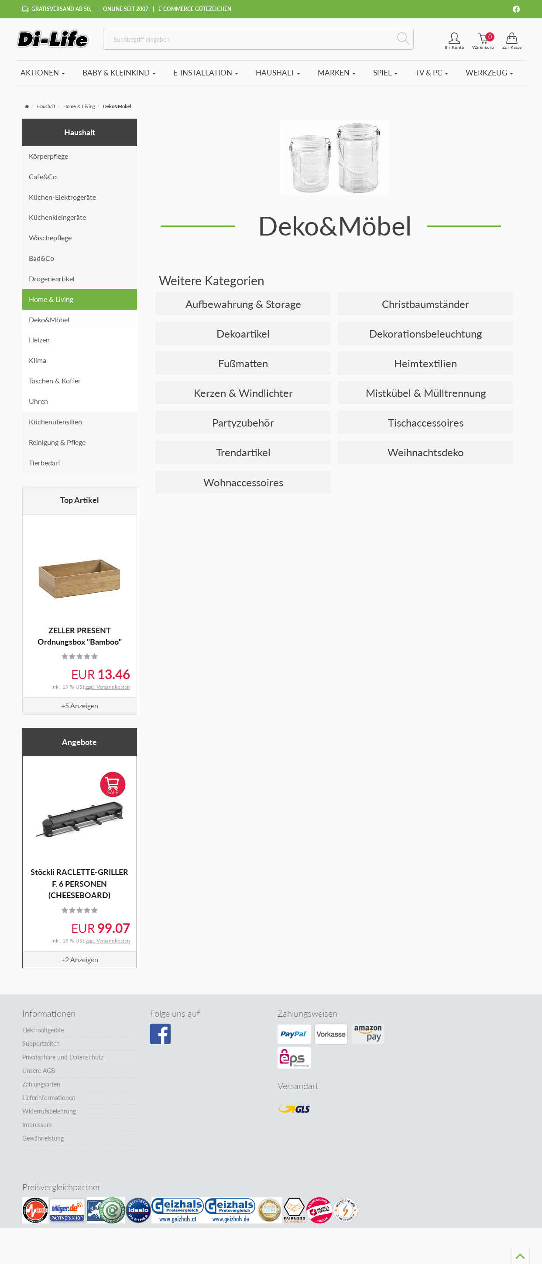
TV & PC (431, 72)
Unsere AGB (38, 1070)
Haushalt (278, 72)
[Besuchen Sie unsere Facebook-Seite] (160, 1034)
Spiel (385, 72)
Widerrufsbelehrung (49, 1111)
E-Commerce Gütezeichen (194, 9)
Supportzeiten (41, 1043)
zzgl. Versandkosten (108, 686)
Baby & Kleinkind (119, 72)
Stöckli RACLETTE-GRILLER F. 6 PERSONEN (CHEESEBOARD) (79, 883)
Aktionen (43, 72)
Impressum (37, 1124)
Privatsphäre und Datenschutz (62, 1057)
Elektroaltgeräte (43, 1030)
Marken (337, 72)
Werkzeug (489, 72)
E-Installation (205, 72)
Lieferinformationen (48, 1097)
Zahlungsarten (41, 1084)
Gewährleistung (43, 1138)
